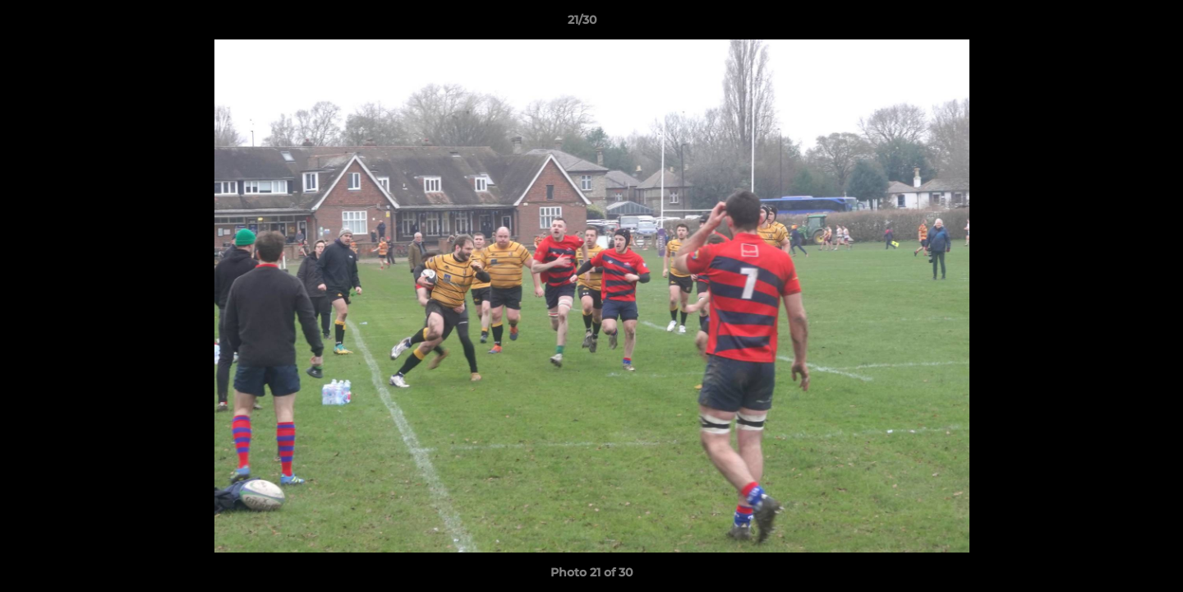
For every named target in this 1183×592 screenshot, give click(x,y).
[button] (1114, 23)
